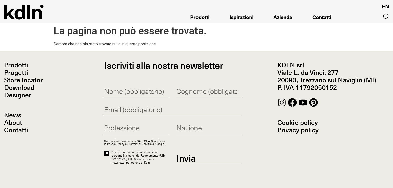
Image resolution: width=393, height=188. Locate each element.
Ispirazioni (241, 18)
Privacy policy (298, 130)
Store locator (23, 80)
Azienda (282, 18)
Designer (17, 95)
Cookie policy (297, 123)
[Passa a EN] (385, 6)
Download (19, 88)
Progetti (16, 73)
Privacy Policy (115, 144)
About (13, 123)
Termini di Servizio (140, 144)
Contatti (321, 18)
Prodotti (199, 18)
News (12, 115)
